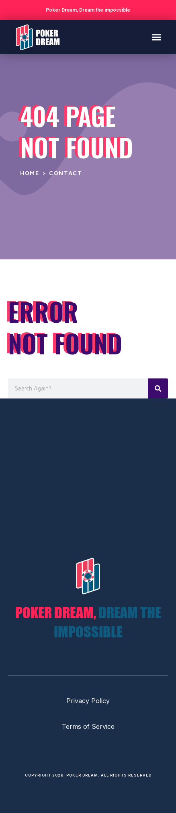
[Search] (158, 388)
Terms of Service (88, 726)
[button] (156, 37)
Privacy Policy (88, 701)
